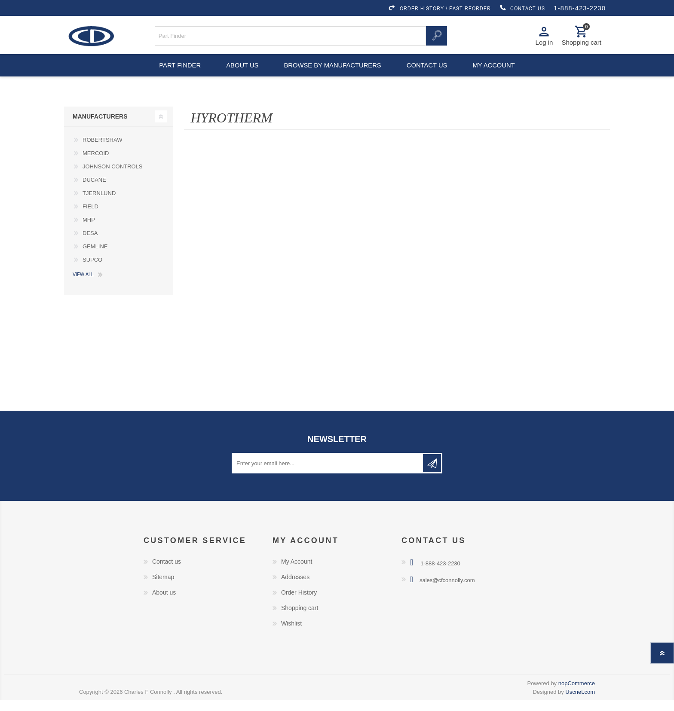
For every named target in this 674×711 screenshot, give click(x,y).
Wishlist (291, 634)
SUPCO (92, 270)
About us (241, 73)
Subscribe (432, 474)
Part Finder (176, 73)
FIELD (90, 217)
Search (436, 38)
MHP (89, 230)
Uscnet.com (580, 702)
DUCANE (94, 190)
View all (83, 284)
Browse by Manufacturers (333, 73)
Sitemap (163, 587)
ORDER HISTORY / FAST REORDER (439, 8)
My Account (296, 572)
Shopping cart (299, 618)
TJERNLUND (99, 204)
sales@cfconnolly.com (447, 591)
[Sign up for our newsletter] (328, 474)
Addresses (295, 587)
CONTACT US (522, 8)
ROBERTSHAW (102, 150)
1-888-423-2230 (580, 8)
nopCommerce (576, 694)
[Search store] (290, 38)
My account (498, 73)
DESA (90, 244)
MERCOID (96, 164)
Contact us (428, 73)
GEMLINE (95, 257)
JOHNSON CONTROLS (112, 177)
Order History (299, 603)
